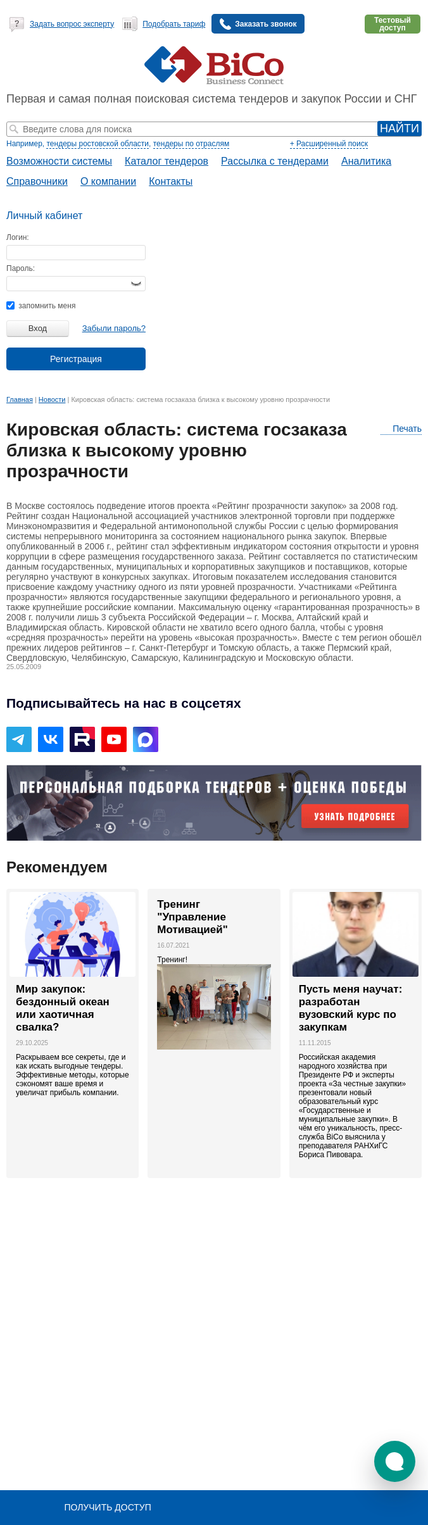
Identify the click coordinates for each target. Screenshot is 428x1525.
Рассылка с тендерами (275, 161)
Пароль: (20, 268)
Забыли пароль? (114, 328)
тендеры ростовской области (97, 143)
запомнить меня (40, 305)
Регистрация (76, 359)
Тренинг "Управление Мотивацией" (192, 917)
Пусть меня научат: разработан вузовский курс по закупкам (351, 1008)
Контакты (170, 181)
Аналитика (366, 161)
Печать (401, 429)
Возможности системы (59, 161)
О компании (108, 181)
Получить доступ (107, 1507)
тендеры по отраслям (191, 143)
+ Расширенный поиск (329, 143)
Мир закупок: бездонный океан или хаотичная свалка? (63, 1008)
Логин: (17, 237)
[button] (394, 1461)
